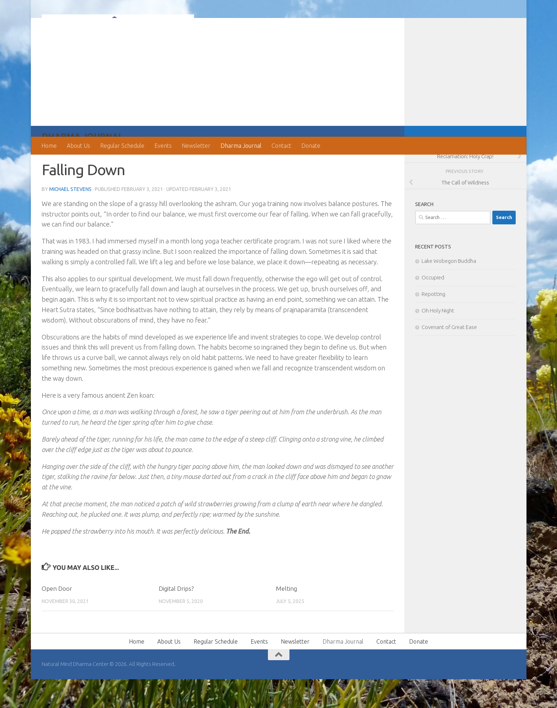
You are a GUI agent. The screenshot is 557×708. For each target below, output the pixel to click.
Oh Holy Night (438, 339)
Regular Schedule (122, 145)
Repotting (433, 323)
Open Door (57, 617)
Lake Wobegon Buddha (449, 290)
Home (49, 145)
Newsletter (196, 145)
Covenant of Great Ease (449, 356)
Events (163, 145)
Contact (281, 145)
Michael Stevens (70, 218)
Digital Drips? (176, 617)
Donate (310, 145)
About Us (78, 145)
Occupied (433, 306)
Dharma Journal (241, 145)
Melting (286, 617)
